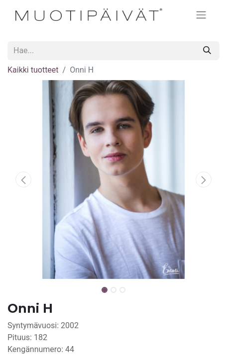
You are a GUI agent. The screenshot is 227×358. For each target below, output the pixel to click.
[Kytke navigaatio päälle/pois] (201, 14)
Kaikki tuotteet (33, 70)
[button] (23, 179)
